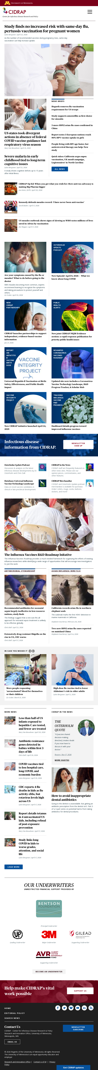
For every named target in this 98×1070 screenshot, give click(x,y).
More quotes (62, 767)
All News (60, 175)
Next (33, 657)
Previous (30, 657)
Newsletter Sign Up (78, 451)
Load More (14, 873)
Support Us (80, 997)
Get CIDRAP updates (73, 1067)
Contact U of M (40, 1068)
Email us (12, 1048)
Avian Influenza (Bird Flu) (66, 577)
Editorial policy (14, 1020)
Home (7, 1015)
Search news (12, 1025)
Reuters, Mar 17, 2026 (63, 761)
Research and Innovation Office (17, 1068)
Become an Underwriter (49, 978)
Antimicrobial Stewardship (19, 577)
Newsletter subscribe (78, 1035)
